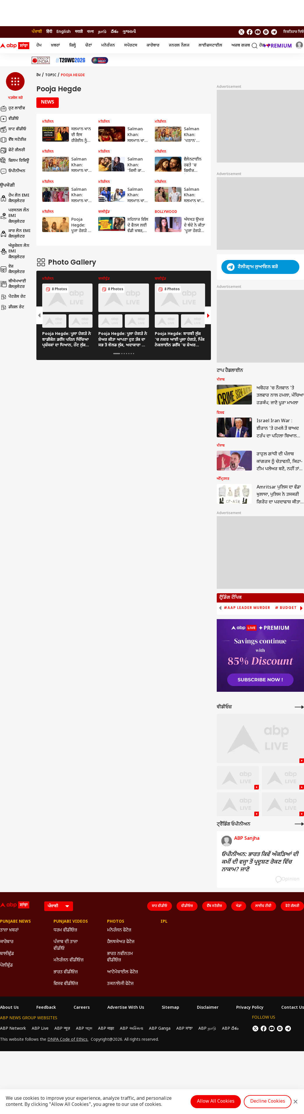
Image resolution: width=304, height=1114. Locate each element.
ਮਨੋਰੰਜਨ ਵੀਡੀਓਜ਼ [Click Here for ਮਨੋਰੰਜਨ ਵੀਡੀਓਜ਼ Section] (68, 960)
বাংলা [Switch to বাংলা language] (90, 32)
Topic (50, 75)
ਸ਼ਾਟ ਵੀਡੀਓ (13, 129)
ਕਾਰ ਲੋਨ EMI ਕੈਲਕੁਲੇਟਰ (15, 234)
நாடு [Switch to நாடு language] (102, 32)
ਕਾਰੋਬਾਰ (153, 45)
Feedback (46, 1008)
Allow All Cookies (215, 1102)
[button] (15, 86)
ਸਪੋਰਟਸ (130, 45)
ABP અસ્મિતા (131, 1028)
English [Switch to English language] (63, 32)
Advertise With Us (125, 1008)
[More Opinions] (299, 824)
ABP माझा (106, 1028)
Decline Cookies (267, 1102)
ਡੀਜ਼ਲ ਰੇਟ (12, 307)
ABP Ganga (159, 1028)
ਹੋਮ (39, 45)
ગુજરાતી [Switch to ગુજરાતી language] (129, 32)
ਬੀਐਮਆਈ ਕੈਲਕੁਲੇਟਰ (13, 284)
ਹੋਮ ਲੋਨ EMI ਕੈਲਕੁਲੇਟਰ (14, 198)
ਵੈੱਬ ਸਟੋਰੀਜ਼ (13, 139)
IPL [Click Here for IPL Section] (164, 922)
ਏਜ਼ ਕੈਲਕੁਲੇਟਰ (12, 269)
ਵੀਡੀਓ (9, 118)
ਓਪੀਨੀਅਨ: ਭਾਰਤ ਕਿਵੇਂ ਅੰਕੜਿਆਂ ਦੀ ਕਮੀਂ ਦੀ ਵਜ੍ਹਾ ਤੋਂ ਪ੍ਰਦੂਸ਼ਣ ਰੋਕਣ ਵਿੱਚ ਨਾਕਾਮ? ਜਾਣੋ (259, 862)
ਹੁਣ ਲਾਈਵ (12, 108)
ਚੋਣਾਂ (88, 45)
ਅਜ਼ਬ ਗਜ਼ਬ (241, 45)
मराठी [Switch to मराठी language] (79, 32)
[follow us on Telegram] (274, 31)
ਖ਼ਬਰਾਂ (55, 45)
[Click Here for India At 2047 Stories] (100, 60)
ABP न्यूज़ (62, 1028)
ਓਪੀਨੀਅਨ (12, 171)
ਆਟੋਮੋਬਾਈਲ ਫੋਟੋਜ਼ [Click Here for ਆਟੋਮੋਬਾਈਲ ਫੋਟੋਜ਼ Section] (122, 972)
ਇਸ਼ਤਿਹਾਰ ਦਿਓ (293, 32)
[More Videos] (299, 707)
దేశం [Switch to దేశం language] (114, 32)
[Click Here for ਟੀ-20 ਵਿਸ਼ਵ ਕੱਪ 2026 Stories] (70, 60)
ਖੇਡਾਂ (238, 906)
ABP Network (13, 1028)
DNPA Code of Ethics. (67, 1040)
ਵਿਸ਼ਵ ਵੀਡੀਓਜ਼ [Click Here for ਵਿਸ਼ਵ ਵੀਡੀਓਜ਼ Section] (66, 984)
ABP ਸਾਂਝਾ (184, 1028)
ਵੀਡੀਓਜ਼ (187, 906)
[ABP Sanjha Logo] (15, 45)
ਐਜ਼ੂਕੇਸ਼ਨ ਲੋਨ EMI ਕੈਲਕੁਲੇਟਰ (14, 251)
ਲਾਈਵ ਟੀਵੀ (263, 906)
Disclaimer (207, 1008)
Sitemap (170, 1008)
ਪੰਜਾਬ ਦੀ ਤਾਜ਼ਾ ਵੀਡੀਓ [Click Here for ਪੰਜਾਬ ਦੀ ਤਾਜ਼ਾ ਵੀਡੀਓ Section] (66, 945)
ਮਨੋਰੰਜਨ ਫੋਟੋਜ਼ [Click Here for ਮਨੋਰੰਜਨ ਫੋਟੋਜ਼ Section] (119, 930)
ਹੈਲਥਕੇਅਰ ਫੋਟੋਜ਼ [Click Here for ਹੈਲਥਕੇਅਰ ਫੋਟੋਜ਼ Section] (120, 942)
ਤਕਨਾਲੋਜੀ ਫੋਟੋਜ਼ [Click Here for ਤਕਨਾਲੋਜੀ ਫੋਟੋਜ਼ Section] (120, 984)
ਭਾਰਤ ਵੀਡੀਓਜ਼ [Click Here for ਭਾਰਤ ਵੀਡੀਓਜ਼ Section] (66, 972)
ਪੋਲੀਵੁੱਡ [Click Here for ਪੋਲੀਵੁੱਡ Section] (6, 966)
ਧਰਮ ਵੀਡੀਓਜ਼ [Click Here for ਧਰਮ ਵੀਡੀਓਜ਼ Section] (65, 930)
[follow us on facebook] (249, 31)
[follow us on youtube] (257, 31)
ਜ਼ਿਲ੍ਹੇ (72, 45)
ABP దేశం (230, 1028)
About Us (9, 1008)
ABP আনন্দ (84, 1028)
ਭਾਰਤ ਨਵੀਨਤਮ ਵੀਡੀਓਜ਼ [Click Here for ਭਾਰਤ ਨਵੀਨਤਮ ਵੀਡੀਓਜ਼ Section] (120, 957)
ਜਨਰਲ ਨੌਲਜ (179, 45)
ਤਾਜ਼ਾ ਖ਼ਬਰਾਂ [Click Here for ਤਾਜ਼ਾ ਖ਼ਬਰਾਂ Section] (9, 930)
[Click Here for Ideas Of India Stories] (41, 60)
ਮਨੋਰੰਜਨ (108, 45)
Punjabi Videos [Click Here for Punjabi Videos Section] (71, 922)
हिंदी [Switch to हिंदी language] (49, 32)
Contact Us (292, 1008)
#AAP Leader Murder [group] (247, 607)
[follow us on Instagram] (265, 31)
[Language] (58, 906)
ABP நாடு (207, 1028)
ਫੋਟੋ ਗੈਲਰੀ (12, 150)
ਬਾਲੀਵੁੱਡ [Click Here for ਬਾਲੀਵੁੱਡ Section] (7, 954)
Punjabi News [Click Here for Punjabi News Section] (15, 922)
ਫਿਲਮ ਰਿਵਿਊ (14, 160)
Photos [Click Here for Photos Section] (115, 922)
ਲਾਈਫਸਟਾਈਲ (210, 45)
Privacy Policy (250, 1008)
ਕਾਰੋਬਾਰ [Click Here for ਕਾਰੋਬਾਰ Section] (6, 942)
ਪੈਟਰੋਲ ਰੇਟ (13, 296)
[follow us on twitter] (241, 31)
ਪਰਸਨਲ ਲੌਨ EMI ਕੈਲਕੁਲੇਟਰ (14, 216)
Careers (82, 1008)
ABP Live (40, 1028)
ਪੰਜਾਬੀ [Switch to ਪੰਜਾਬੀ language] (37, 32)
